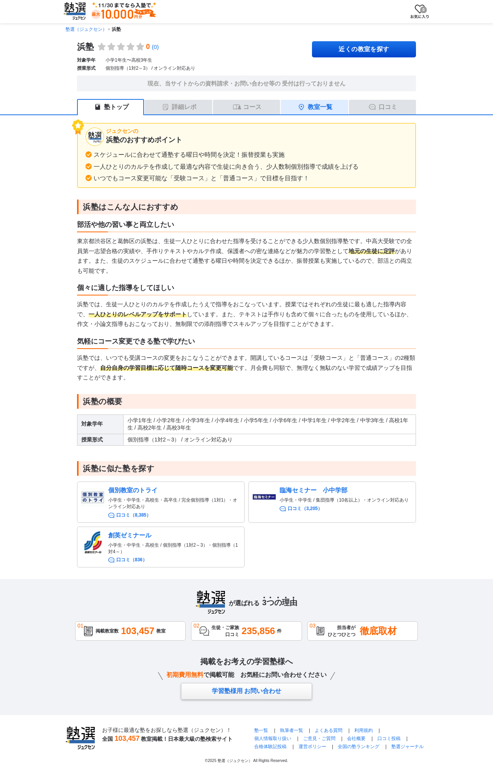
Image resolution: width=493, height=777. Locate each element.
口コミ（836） (131, 559)
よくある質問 (328, 730)
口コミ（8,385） (133, 515)
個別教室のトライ (133, 490)
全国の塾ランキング (358, 746)
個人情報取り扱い (272, 738)
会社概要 (356, 738)
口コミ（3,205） (305, 508)
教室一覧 (320, 107)
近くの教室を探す (364, 49)
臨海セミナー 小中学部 (313, 490)
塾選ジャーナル (407, 746)
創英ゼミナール (129, 535)
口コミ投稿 (389, 738)
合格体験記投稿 (270, 746)
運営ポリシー (312, 746)
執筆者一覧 (291, 730)
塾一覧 (261, 730)
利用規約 (363, 730)
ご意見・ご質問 (319, 738)
